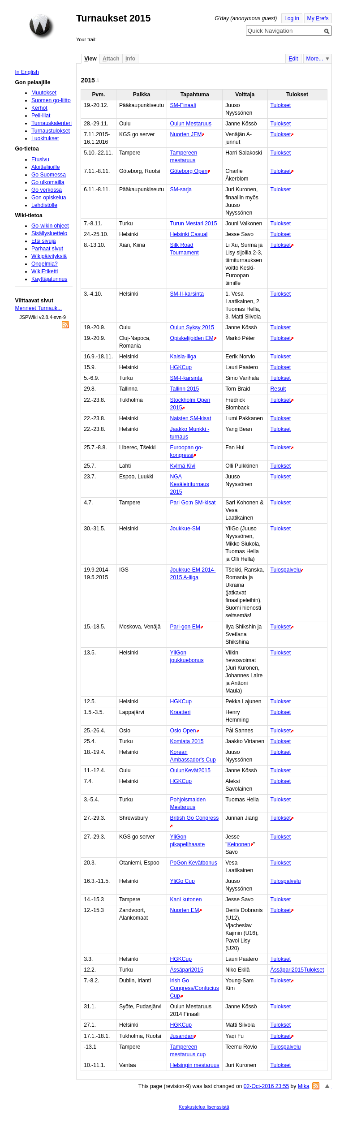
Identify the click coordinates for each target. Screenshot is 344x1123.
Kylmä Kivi (182, 466)
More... (314, 59)
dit (293, 59)
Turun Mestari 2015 (193, 223)
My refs (318, 18)
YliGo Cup (182, 881)
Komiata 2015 (186, 741)
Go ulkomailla (47, 182)
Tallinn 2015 (184, 389)
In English (27, 72)
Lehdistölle (44, 205)
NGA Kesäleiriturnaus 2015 (189, 484)
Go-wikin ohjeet (50, 226)
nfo (130, 59)
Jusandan (182, 1036)
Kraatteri (180, 712)
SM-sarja (181, 189)
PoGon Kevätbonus (193, 863)
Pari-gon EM (185, 627)
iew (90, 59)
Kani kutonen (186, 899)
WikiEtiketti (44, 271)
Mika (304, 1086)
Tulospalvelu (286, 570)
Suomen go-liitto (51, 100)
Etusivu (40, 159)
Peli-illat (41, 115)
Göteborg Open (188, 171)
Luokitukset (45, 138)
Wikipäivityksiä (49, 256)
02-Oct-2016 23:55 (266, 1086)
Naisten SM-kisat (190, 418)
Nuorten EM (184, 910)
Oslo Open (183, 730)
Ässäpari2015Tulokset (297, 970)
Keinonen (238, 844)
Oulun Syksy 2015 (192, 327)
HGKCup (181, 367)
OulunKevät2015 (190, 770)
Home (41, 26)
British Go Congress (194, 818)
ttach (111, 59)
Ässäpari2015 (186, 970)
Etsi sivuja (43, 241)
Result (278, 389)
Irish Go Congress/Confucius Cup (194, 988)
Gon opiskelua (48, 197)
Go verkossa (46, 190)
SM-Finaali (183, 105)
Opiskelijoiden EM (191, 338)
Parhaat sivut (47, 248)
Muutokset (43, 93)
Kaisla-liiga (183, 356)
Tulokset (281, 105)
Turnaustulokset (50, 131)
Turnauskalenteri (51, 123)
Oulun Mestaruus (190, 123)
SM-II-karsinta (187, 294)
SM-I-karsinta (186, 378)
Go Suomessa (48, 175)
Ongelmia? (44, 264)
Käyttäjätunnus (49, 279)
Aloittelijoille (45, 167)
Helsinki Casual (188, 234)
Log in (291, 18)
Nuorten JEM (186, 134)
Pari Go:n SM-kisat (192, 502)
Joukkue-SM (185, 528)
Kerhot (39, 108)
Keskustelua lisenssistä (204, 1107)
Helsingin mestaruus (194, 1065)
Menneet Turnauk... (38, 308)
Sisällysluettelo (49, 233)
